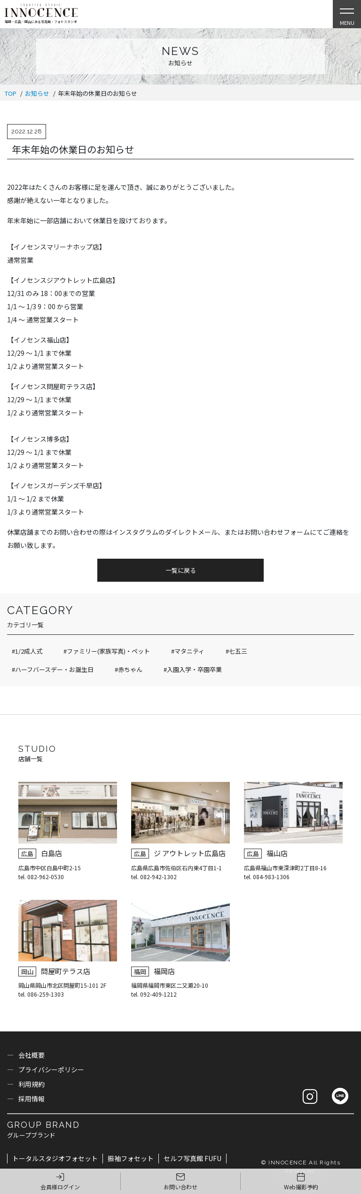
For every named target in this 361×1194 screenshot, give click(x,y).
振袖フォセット (131, 1158)
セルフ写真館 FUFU (192, 1158)
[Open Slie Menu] (347, 14)
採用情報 (31, 1098)
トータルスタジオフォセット (55, 1158)
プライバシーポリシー (51, 1069)
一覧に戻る (180, 570)
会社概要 (31, 1055)
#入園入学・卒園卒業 (193, 669)
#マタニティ (187, 651)
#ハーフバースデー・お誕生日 (53, 669)
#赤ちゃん (128, 669)
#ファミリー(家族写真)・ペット (106, 651)
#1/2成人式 (27, 651)
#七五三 (236, 651)
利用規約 (31, 1084)
